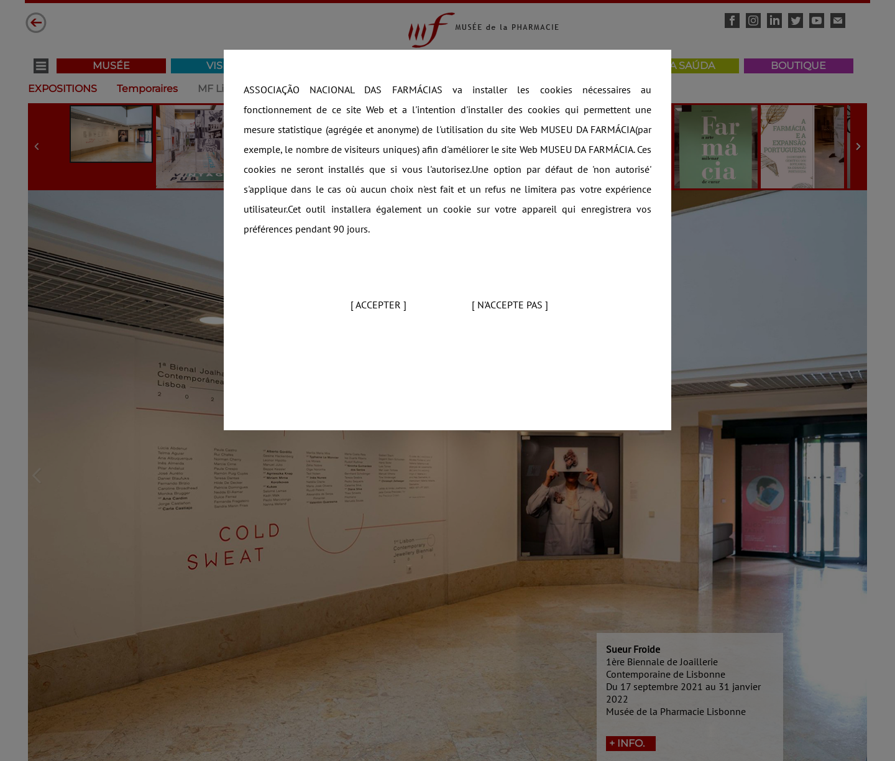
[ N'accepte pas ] (510, 304)
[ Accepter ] (378, 304)
